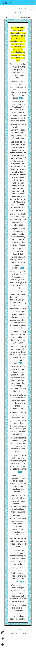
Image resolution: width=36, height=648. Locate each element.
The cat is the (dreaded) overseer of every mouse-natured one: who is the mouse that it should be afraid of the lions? (18, 320)
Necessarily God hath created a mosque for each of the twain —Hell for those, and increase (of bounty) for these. (18, 89)
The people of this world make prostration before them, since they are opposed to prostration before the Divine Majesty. (18, 236)
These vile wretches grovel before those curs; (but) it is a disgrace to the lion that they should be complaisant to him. (18, 300)
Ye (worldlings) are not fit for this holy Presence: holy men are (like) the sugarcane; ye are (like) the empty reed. (18, 280)
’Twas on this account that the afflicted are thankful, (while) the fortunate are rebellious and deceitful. (18, 483)
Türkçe (27, 9)
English (21, 9)
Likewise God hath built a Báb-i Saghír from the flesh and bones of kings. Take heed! (18, 219)
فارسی (32, 9)
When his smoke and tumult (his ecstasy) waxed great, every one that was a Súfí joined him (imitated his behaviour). (18, 593)
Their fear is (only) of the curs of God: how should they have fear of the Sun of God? (18, 337)
